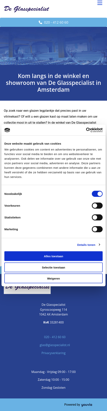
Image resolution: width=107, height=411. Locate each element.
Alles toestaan (53, 256)
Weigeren (53, 278)
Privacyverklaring (54, 353)
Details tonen (86, 244)
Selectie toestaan (53, 267)
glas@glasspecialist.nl (55, 345)
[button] (53, 22)
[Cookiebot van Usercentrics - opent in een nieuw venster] (86, 130)
